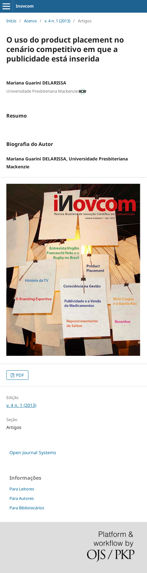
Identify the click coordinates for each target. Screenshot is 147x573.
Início (11, 21)
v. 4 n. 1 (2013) (57, 21)
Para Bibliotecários (26, 508)
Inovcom (25, 6)
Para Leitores (21, 489)
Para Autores (21, 498)
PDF (19, 375)
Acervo (30, 21)
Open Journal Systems (32, 452)
